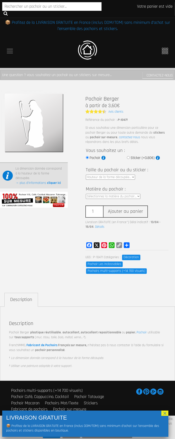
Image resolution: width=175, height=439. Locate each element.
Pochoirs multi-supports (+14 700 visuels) (116, 271)
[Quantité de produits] (94, 211)
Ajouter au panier (125, 211)
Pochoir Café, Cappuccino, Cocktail (40, 397)
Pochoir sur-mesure (69, 409)
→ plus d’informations (38, 183)
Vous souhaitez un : (105, 150)
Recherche (5, 13)
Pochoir (98, 157)
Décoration (131, 257)
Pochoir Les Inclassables (104, 264)
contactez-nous (129, 137)
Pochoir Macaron (25, 403)
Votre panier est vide (155, 6)
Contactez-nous (160, 75)
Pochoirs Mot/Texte (61, 403)
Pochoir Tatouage (89, 397)
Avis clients (115, 112)
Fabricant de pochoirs (29, 409)
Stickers (91, 403)
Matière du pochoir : (106, 189)
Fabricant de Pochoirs (41, 345)
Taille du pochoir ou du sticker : (117, 170)
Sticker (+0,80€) (145, 157)
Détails (99, 227)
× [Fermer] (165, 413)
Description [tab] (21, 300)
